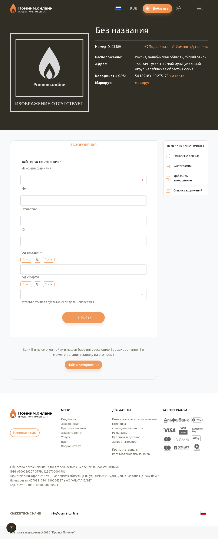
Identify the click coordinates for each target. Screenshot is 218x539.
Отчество (28, 211)
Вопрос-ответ (71, 446)
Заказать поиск (71, 432)
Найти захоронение (83, 365)
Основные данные (182, 156)
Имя (23, 191)
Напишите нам (25, 433)
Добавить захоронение (179, 178)
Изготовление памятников (131, 454)
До (37, 259)
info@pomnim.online (64, 513)
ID (22, 232)
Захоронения (70, 423)
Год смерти (29, 277)
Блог (64, 441)
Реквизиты (120, 432)
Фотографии (179, 166)
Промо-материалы (125, 449)
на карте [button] (177, 76)
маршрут (142, 83)
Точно (26, 259)
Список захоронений (184, 190)
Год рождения (31, 252)
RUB (133, 8)
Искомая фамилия (35, 170)
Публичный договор (126, 437)
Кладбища (68, 419)
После (49, 259)
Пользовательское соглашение (134, 419)
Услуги (65, 437)
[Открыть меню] (200, 8)
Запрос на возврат (125, 441)
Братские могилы (73, 428)
